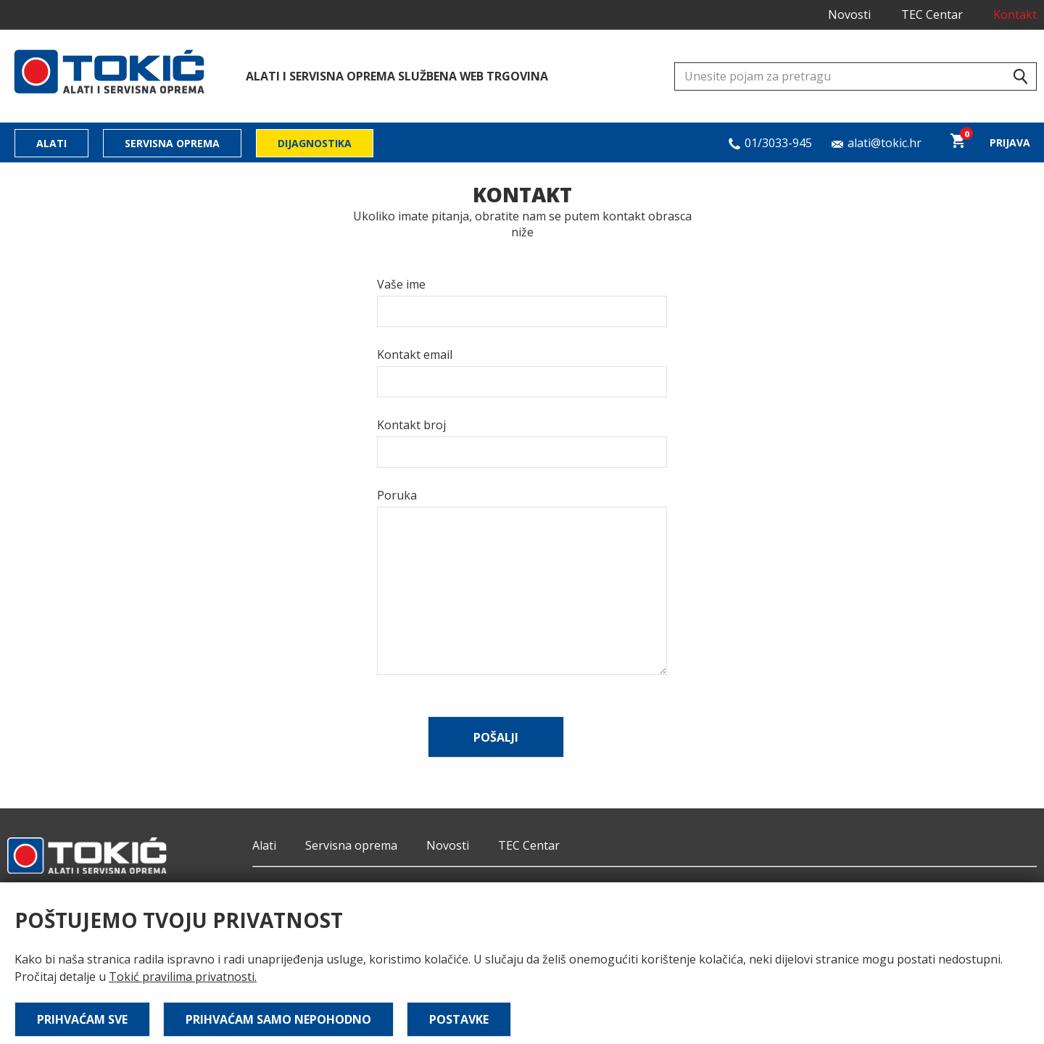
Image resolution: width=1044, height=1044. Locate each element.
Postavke (459, 1019)
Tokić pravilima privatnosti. (183, 977)
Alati (51, 143)
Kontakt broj (411, 425)
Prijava (1010, 142)
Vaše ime (401, 284)
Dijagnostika (315, 143)
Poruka (397, 495)
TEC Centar (932, 14)
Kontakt (1015, 14)
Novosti (849, 14)
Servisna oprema (172, 143)
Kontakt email (414, 354)
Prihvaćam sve (82, 1019)
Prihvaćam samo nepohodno (278, 1019)
